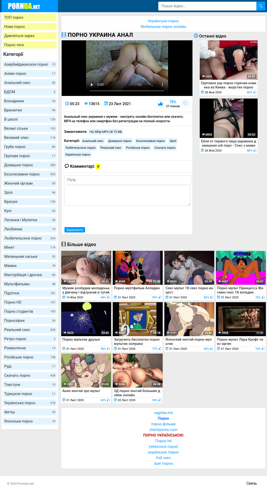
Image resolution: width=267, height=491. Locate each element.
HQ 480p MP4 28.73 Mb (106, 131)
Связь (251, 483)
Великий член (29, 137)
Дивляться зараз (19, 36)
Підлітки (29, 293)
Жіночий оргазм (29, 183)
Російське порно (29, 357)
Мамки (29, 265)
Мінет (29, 247)
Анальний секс (29, 82)
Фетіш (29, 412)
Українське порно (29, 403)
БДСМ (29, 92)
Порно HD (29, 302)
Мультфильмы (29, 284)
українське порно (163, 452)
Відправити (75, 230)
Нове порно (14, 26)
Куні (29, 211)
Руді (29, 366)
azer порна (163, 463)
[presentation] (100, 215)
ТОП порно (13, 17)
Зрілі (29, 192)
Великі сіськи (29, 128)
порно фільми (163, 424)
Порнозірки (29, 320)
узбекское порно (163, 446)
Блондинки (29, 101)
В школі (29, 119)
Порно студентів (29, 311)
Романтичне (29, 348)
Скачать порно (29, 375)
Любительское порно (29, 238)
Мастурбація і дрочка (29, 275)
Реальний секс (29, 329)
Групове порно (29, 156)
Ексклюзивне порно (29, 174)
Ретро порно (29, 339)
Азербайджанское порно (29, 64)
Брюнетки (29, 110)
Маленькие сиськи (29, 256)
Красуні (29, 201)
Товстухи (29, 384)
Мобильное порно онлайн (163, 26)
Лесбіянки (29, 229)
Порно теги (14, 45)
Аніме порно (29, 73)
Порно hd (163, 441)
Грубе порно (29, 147)
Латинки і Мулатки (29, 220)
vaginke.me (163, 413)
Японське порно (29, 421)
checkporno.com (163, 429)
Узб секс (163, 458)
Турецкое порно (29, 394)
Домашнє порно (29, 165)
